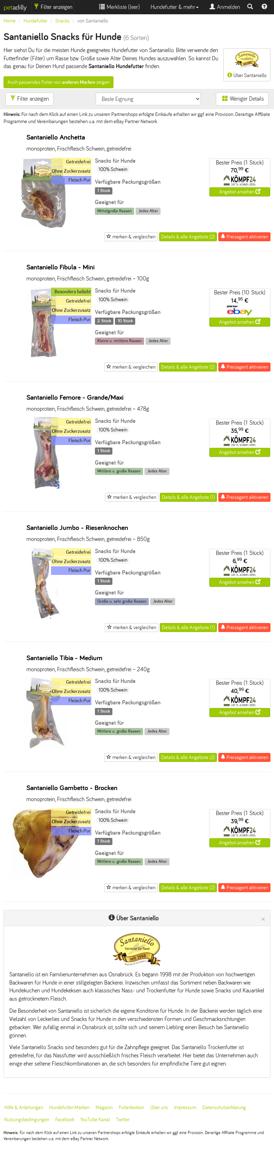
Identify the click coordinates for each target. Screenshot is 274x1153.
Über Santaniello (247, 64)
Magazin (104, 1107)
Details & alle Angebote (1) (188, 497)
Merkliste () (119, 7)
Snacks (62, 21)
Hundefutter (35, 21)
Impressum (185, 1107)
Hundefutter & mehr (175, 7)
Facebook (64, 1119)
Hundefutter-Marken (69, 1107)
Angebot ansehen (239, 191)
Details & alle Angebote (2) (188, 236)
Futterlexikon (131, 1107)
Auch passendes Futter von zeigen (58, 82)
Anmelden (224, 7)
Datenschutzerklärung (224, 1107)
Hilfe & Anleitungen (23, 1107)
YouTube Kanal (95, 1119)
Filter (53, 7)
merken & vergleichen (131, 236)
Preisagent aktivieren (244, 236)
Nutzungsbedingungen (26, 1119)
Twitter (123, 1119)
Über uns (159, 1107)
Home (10, 21)
